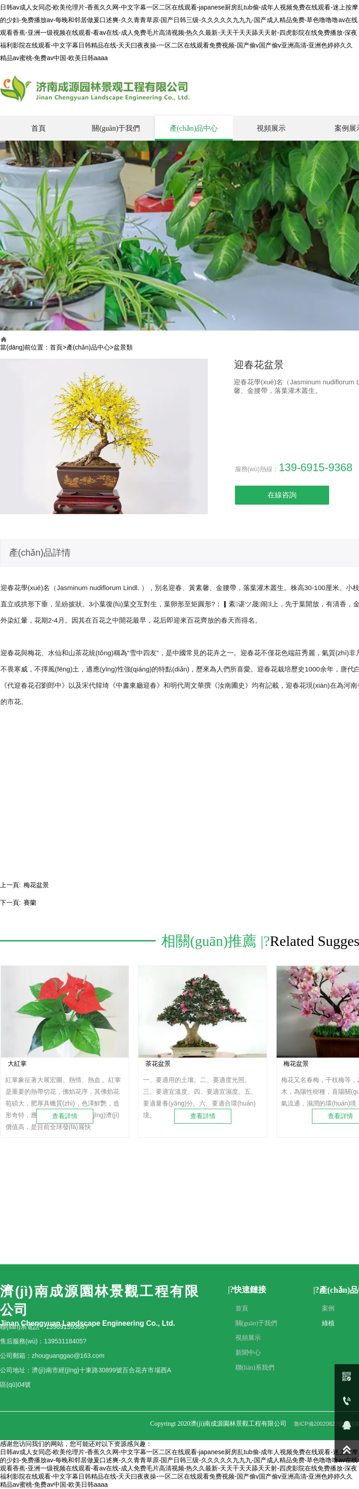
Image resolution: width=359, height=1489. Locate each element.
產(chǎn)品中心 (88, 347)
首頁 (56, 347)
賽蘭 (30, 902)
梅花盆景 (36, 885)
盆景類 (123, 347)
